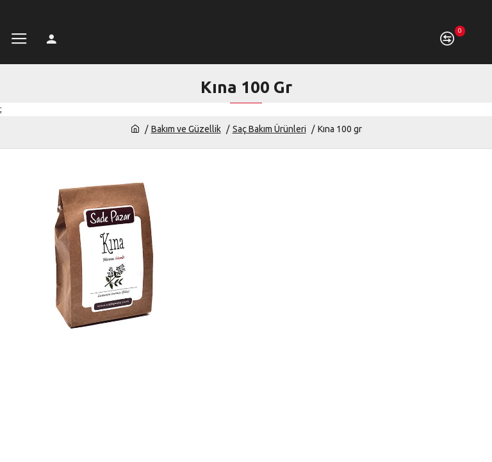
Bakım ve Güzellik (186, 129)
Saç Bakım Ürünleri (269, 129)
